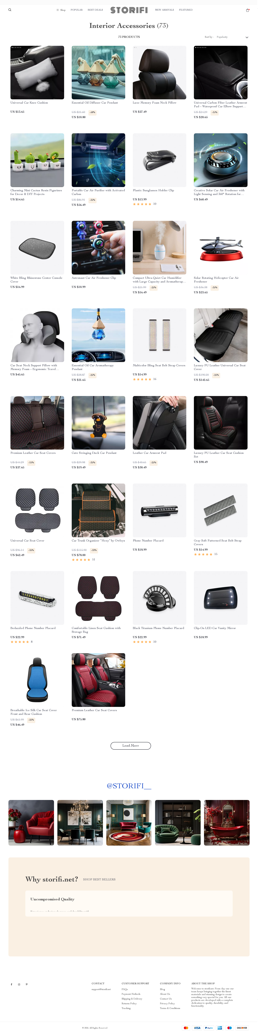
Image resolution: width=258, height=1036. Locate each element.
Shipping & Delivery (132, 1001)
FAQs (125, 991)
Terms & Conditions (170, 1010)
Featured (186, 10)
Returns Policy (129, 1005)
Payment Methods (131, 996)
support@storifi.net (101, 991)
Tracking (126, 1010)
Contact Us (166, 1001)
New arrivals (164, 10)
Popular (77, 10)
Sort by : (209, 39)
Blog (162, 991)
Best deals (95, 10)
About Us (165, 996)
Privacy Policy (167, 1005)
